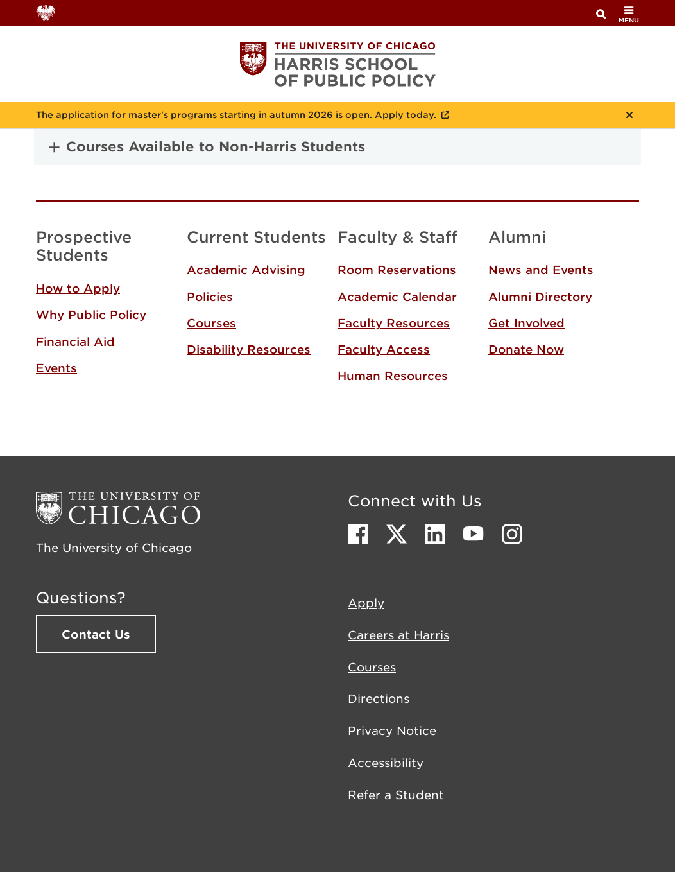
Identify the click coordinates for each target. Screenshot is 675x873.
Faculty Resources (394, 323)
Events (56, 368)
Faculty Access (384, 349)
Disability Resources (249, 349)
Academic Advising (246, 270)
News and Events (541, 270)
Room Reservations (397, 270)
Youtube (473, 534)
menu (629, 14)
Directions (378, 698)
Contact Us (96, 634)
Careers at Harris (398, 635)
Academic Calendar (397, 297)
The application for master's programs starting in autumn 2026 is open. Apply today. (236, 115)
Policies (210, 297)
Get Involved (526, 323)
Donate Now (526, 349)
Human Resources (393, 375)
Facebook (358, 534)
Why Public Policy (91, 314)
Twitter (396, 534)
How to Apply (78, 288)
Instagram (512, 534)
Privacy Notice (392, 730)
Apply (366, 603)
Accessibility (385, 763)
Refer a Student (396, 795)
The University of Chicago (114, 547)
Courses (211, 323)
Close (629, 115)
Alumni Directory (540, 297)
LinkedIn (435, 534)
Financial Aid (75, 341)
